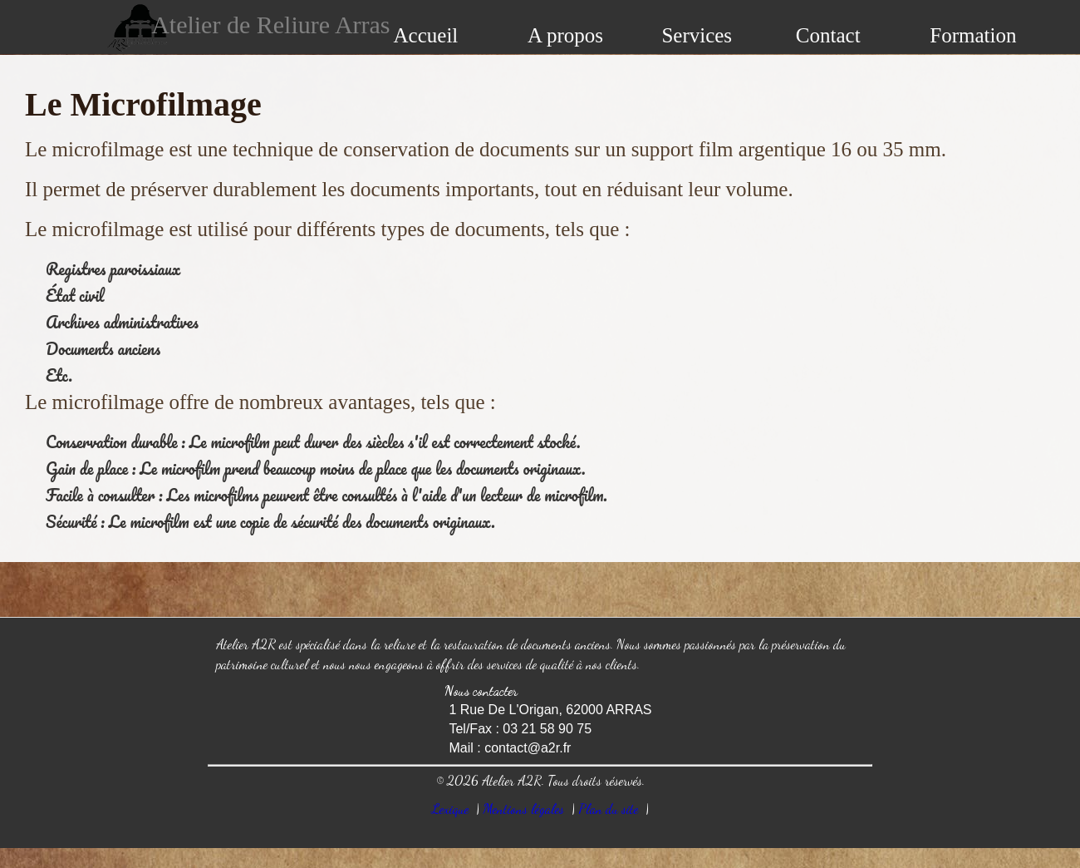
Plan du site (608, 808)
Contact (828, 35)
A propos (565, 35)
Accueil (426, 35)
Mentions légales (523, 808)
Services (696, 35)
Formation (973, 35)
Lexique (450, 808)
